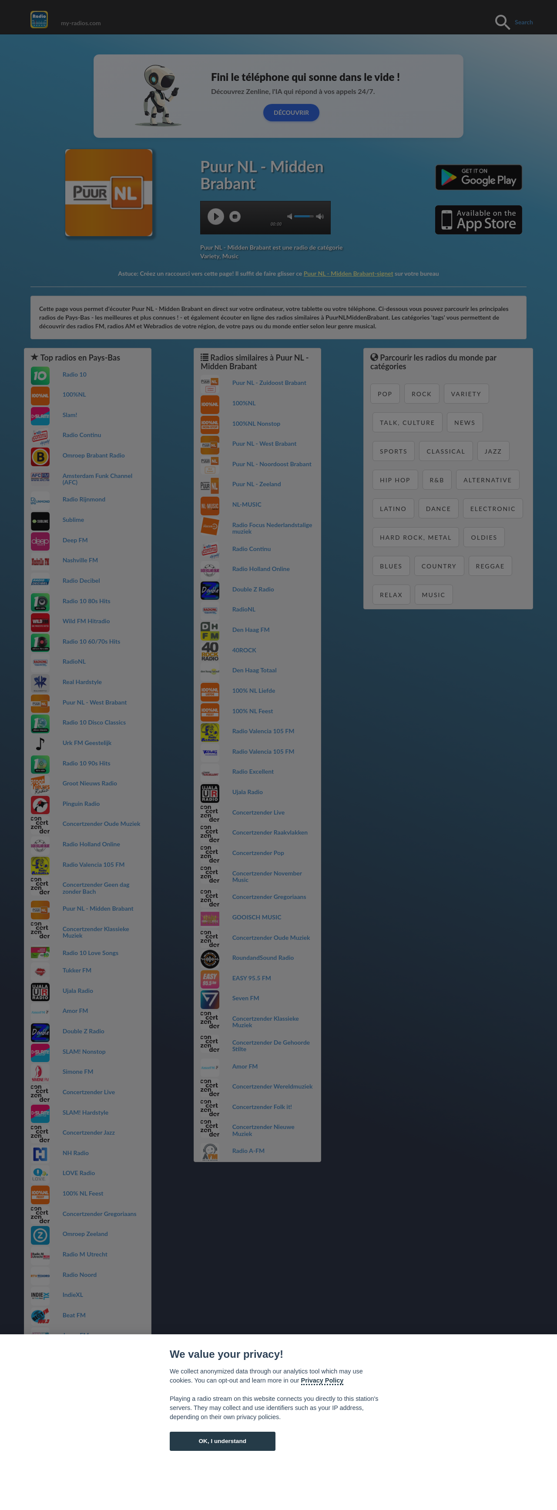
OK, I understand (222, 1441)
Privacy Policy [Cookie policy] (322, 1380)
